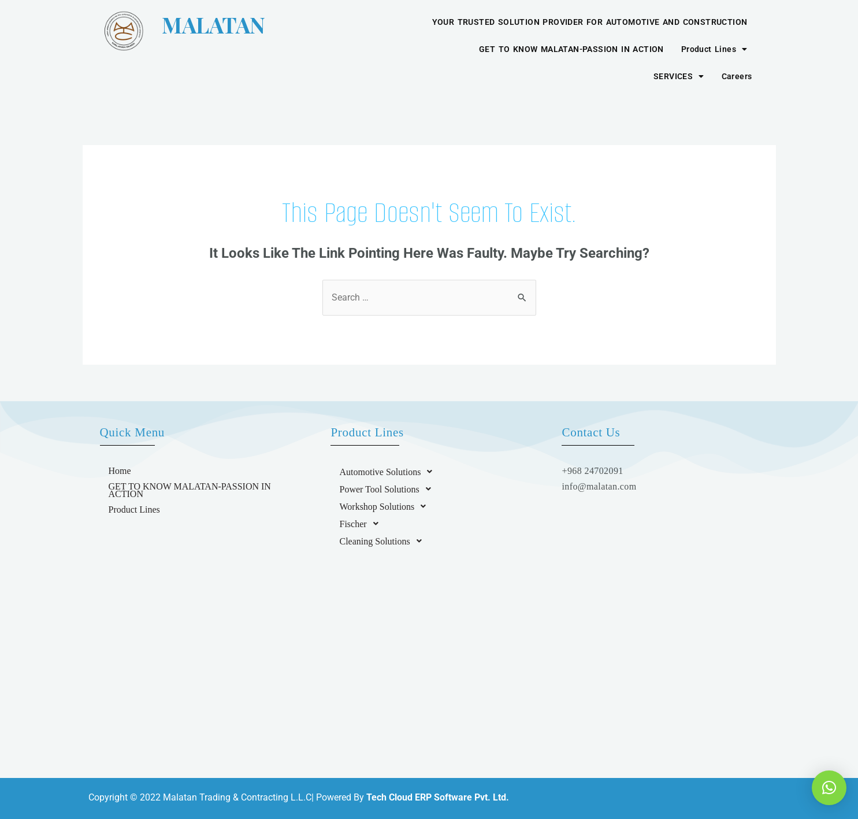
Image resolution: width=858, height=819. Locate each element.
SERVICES (678, 76)
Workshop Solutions (385, 506)
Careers (737, 76)
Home (120, 471)
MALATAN (193, 24)
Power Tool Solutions (388, 489)
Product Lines (714, 49)
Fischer (361, 523)
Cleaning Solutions (383, 541)
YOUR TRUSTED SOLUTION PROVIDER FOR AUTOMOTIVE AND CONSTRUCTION (590, 22)
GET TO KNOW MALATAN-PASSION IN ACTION (571, 49)
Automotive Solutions (389, 471)
